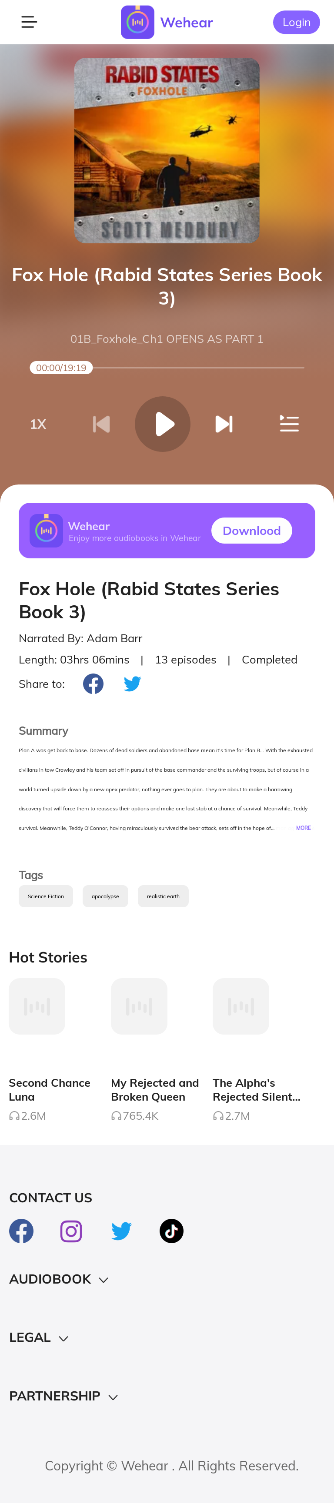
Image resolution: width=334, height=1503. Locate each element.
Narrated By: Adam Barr (80, 638)
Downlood (252, 530)
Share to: (42, 683)
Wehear (186, 22)
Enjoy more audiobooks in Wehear (134, 537)
